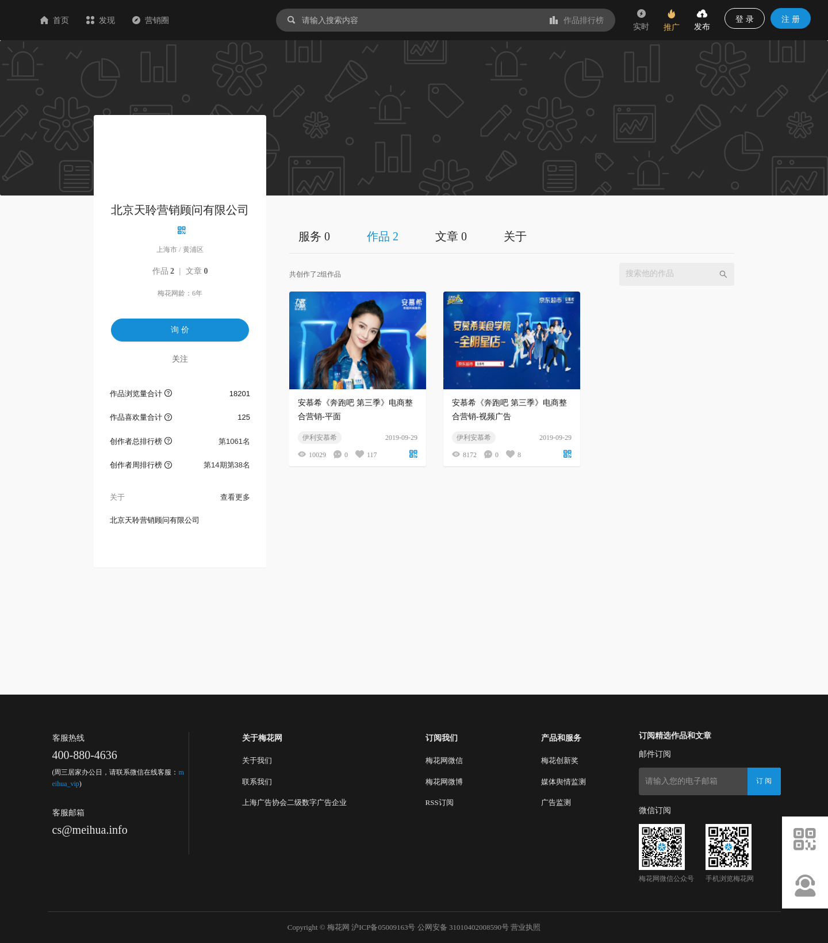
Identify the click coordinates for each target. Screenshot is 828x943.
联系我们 (257, 781)
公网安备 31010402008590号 (463, 927)
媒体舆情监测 (563, 781)
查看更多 (235, 497)
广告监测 (556, 802)
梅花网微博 (444, 781)
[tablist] (511, 236)
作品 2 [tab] (382, 236)
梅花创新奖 (559, 760)
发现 (169, 20)
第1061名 (234, 441)
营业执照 (525, 927)
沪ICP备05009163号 (383, 927)
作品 (163, 271)
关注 (180, 358)
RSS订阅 (439, 802)
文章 (197, 271)
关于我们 (257, 760)
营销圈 (219, 20)
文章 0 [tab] (451, 236)
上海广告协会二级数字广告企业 (294, 802)
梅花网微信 (444, 760)
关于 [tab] (515, 236)
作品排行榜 (577, 20)
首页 (123, 20)
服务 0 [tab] (314, 236)
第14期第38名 (227, 465)
